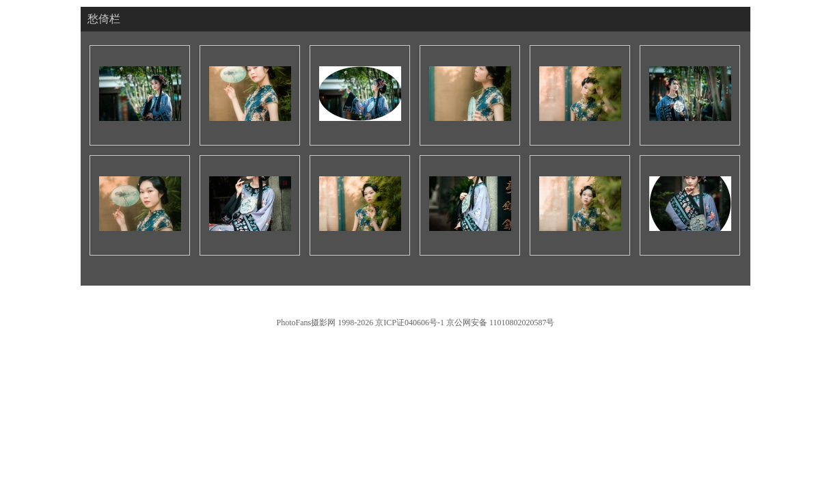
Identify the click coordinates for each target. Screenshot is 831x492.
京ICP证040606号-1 (409, 322)
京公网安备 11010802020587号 (500, 322)
